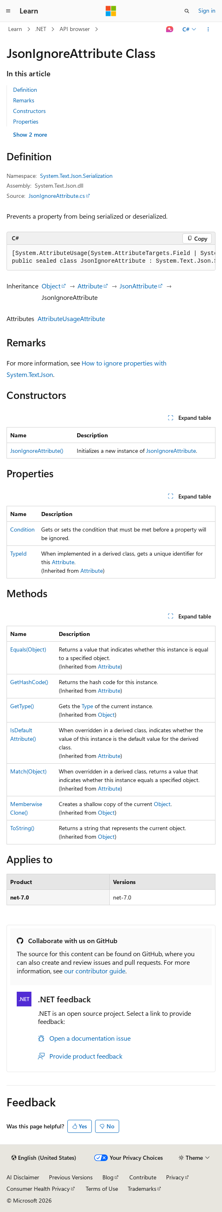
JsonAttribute (138, 285)
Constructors (29, 111)
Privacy (175, 1177)
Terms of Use (102, 1188)
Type (87, 706)
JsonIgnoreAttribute (171, 450)
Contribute (142, 1177)
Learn (15, 29)
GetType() (22, 706)
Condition (22, 529)
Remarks (23, 100)
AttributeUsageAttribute (71, 318)
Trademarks (142, 1188)
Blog (107, 1177)
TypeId (18, 553)
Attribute (90, 285)
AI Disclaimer (23, 1177)
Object (51, 285)
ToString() (22, 828)
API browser (75, 29)
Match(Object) (28, 771)
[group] (111, 257)
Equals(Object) (28, 649)
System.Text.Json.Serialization (76, 175)
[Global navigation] (8, 11)
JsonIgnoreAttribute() (36, 450)
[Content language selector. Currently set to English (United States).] (44, 1157)
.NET (40, 29)
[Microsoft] (111, 11)
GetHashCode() (29, 682)
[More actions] (208, 29)
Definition (25, 89)
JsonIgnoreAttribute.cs (57, 195)
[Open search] (187, 11)
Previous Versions (71, 1177)
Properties (25, 121)
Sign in (206, 10)
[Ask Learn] (170, 29)
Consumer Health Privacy (38, 1188)
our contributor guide (94, 970)
